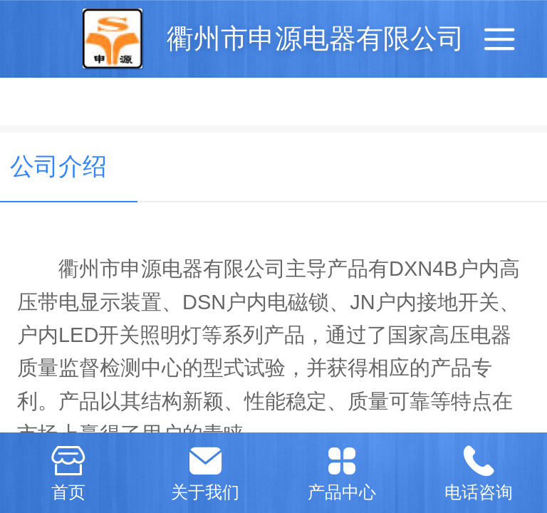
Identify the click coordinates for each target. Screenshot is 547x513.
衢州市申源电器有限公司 (315, 38)
